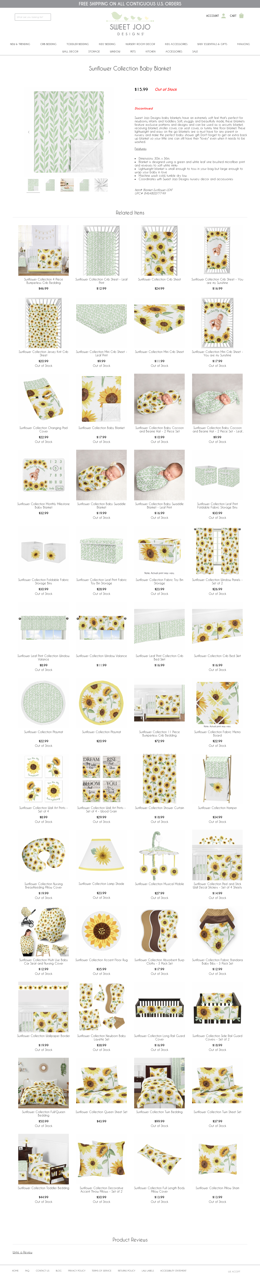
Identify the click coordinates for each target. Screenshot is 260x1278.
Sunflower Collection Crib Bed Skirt (217, 656)
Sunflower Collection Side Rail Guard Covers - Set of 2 (217, 1037)
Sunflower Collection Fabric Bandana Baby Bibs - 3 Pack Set (217, 961)
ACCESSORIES (174, 51)
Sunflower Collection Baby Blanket (102, 427)
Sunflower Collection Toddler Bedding (43, 1188)
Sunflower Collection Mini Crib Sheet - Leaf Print (101, 353)
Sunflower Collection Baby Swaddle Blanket (101, 505)
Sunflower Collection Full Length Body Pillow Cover (159, 1189)
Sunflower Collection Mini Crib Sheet (159, 351)
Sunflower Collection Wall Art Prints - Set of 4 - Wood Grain (101, 809)
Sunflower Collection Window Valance (101, 656)
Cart (233, 16)
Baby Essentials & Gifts (212, 44)
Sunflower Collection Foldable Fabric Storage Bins (43, 581)
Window (115, 51)
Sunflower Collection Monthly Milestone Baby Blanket (43, 505)
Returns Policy (126, 1270)
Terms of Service (101, 1270)
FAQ (27, 1270)
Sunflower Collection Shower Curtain (159, 807)
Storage (94, 51)
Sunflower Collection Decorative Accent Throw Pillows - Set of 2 (101, 1189)
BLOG (59, 1270)
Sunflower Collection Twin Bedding (159, 1112)
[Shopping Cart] (241, 16)
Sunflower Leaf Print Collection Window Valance (44, 657)
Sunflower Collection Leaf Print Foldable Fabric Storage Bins (217, 505)
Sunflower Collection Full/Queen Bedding (43, 1113)
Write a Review (22, 1252)
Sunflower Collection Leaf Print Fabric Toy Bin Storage (101, 581)
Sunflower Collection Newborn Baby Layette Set (101, 1037)
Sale (195, 51)
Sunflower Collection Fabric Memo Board (217, 733)
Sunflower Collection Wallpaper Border (43, 1036)
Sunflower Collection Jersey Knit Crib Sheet (43, 353)
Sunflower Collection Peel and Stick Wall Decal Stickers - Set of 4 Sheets (217, 885)
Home (15, 1270)
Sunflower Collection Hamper (217, 807)
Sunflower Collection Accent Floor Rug (101, 960)
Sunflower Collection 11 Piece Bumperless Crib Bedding (159, 733)
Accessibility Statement (173, 1270)
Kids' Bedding (107, 44)
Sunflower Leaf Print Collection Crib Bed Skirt (159, 657)
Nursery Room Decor (140, 44)
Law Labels (148, 1270)
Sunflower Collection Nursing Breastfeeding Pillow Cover (44, 885)
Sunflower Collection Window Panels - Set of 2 (217, 581)
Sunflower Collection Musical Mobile (159, 884)
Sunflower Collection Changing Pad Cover (44, 429)
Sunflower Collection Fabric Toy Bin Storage (159, 581)
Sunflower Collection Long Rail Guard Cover (159, 1037)
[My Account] (223, 15)
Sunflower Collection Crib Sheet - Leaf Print (101, 281)
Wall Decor (70, 51)
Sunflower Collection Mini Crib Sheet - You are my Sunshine (217, 353)
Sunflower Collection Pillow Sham (217, 1188)
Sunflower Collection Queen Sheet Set (101, 1112)
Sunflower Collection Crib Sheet (159, 279)
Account (212, 16)
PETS (133, 51)
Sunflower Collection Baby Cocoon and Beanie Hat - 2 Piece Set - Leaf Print (217, 429)
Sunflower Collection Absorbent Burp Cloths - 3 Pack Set (159, 961)
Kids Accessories (176, 44)
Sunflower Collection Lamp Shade (101, 883)
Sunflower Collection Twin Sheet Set (217, 1112)
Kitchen (150, 51)
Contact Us (42, 1270)
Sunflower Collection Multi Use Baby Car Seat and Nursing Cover (43, 961)
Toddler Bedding (78, 44)
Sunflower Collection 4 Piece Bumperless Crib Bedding (43, 281)
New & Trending (20, 44)
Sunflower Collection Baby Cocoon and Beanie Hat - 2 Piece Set (159, 429)
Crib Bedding (48, 44)
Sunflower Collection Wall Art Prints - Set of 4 (43, 809)
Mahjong (243, 44)
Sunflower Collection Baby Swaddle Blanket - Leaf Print (159, 505)
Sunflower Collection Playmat (43, 732)
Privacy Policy (76, 1270)
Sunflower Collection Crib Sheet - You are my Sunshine (217, 281)
